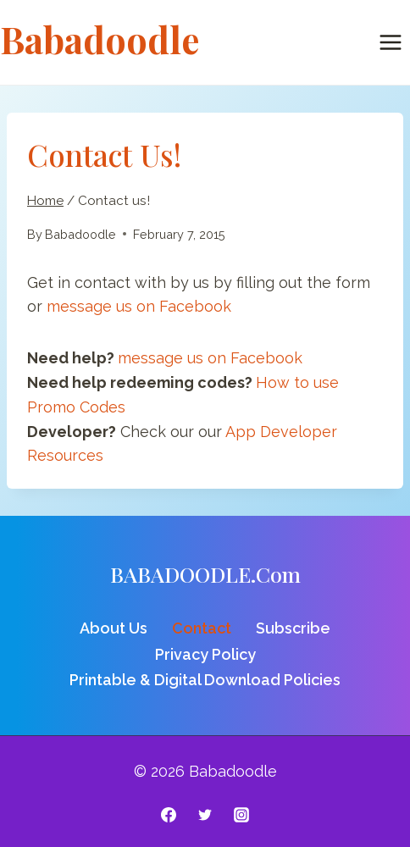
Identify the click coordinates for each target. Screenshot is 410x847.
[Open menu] (390, 42)
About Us (113, 628)
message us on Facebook (139, 306)
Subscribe (293, 628)
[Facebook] (168, 815)
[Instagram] (241, 815)
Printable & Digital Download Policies (205, 680)
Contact (201, 628)
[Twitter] (205, 815)
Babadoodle (80, 234)
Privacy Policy (205, 654)
